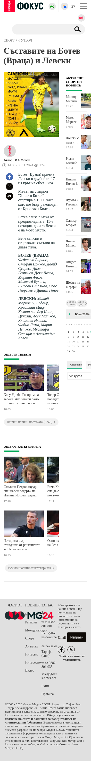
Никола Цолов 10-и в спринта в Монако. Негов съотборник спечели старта (73, 182)
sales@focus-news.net (49, 676)
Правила (47, 694)
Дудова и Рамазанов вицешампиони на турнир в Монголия (73, 202)
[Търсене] (40, 29)
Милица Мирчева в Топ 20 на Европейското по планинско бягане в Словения (73, 99)
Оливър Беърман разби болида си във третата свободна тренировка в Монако (73, 223)
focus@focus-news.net (49, 635)
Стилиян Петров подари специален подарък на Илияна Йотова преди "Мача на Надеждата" (21, 491)
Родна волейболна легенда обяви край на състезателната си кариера (73, 161)
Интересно (33, 662)
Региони (31, 622)
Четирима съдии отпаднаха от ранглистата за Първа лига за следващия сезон (22, 545)
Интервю (31, 654)
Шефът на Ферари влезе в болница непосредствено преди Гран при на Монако (73, 285)
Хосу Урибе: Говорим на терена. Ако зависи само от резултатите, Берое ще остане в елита (22, 399)
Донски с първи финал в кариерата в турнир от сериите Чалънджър (73, 140)
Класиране (76, 364)
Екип (45, 686)
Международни (33, 630)
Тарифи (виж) (46, 653)
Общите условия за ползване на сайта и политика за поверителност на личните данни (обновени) (40, 719)
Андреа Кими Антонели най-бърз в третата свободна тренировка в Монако (73, 264)
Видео (29, 670)
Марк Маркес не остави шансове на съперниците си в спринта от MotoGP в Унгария (73, 120)
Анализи (31, 646)
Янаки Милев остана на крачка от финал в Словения (73, 243)
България (32, 614)
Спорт (29, 638)
